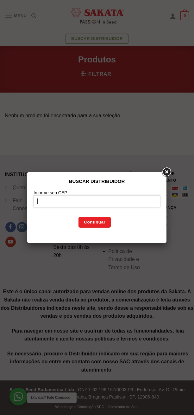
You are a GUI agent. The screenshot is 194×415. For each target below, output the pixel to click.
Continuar (94, 222)
